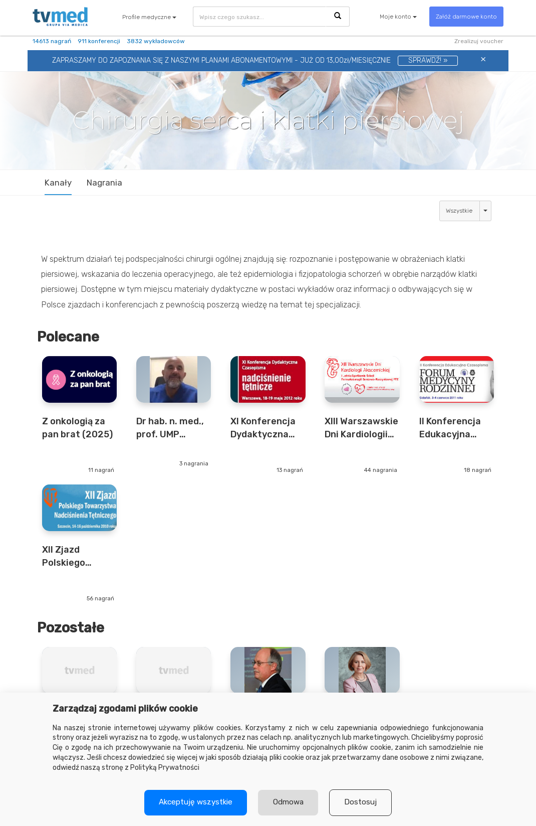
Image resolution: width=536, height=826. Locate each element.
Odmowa (289, 802)
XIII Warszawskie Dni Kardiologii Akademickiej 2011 (361, 428)
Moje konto (398, 16)
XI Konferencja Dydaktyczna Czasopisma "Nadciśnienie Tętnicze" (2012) (263, 428)
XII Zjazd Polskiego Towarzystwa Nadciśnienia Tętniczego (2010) (72, 556)
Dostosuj (362, 802)
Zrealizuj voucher (478, 41)
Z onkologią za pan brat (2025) (77, 427)
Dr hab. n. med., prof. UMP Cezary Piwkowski (170, 428)
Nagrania (104, 183)
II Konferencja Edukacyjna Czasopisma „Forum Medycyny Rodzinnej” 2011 (454, 428)
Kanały (58, 183)
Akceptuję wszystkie (194, 802)
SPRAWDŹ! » (427, 60)
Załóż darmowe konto (466, 16)
